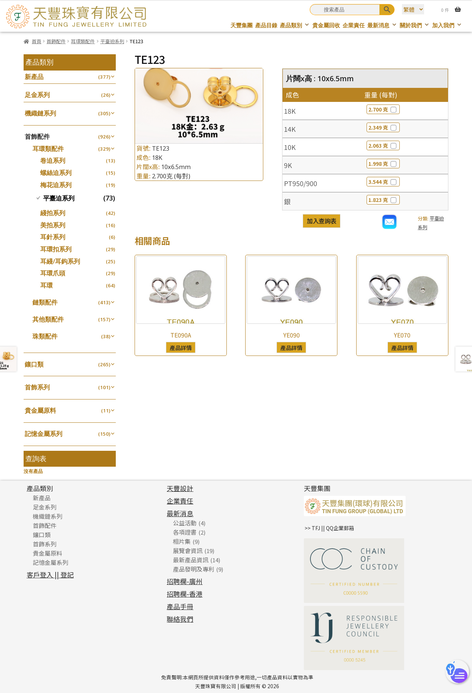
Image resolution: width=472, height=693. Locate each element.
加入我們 (447, 25)
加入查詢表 (321, 220)
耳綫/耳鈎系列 (60, 261)
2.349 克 (383, 127)
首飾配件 (56, 41)
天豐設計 (180, 488)
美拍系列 (52, 225)
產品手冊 (180, 606)
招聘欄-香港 (184, 593)
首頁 (36, 41)
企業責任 (354, 25)
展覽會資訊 (187, 550)
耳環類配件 (83, 41)
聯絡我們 (180, 619)
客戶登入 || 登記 (50, 574)
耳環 (46, 285)
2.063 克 (383, 145)
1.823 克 (383, 199)
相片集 (182, 541)
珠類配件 (45, 336)
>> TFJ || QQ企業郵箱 (329, 528)
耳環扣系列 (56, 249)
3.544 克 (383, 181)
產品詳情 (181, 347)
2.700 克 (383, 109)
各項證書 (185, 532)
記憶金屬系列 (43, 433)
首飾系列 (37, 387)
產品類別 (295, 25)
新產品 (34, 76)
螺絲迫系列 (56, 172)
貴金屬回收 (326, 25)
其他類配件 (48, 319)
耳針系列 (52, 237)
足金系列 (37, 94)
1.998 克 (383, 163)
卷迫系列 (52, 160)
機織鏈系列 (40, 113)
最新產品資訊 (190, 559)
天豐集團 (241, 25)
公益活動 (185, 522)
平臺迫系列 (112, 41)
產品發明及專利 (193, 569)
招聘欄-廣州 (184, 581)
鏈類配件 (45, 302)
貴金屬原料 (40, 410)
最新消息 (382, 25)
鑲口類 (34, 364)
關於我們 (415, 25)
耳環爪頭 (52, 273)
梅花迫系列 (56, 185)
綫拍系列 (52, 213)
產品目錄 (266, 25)
